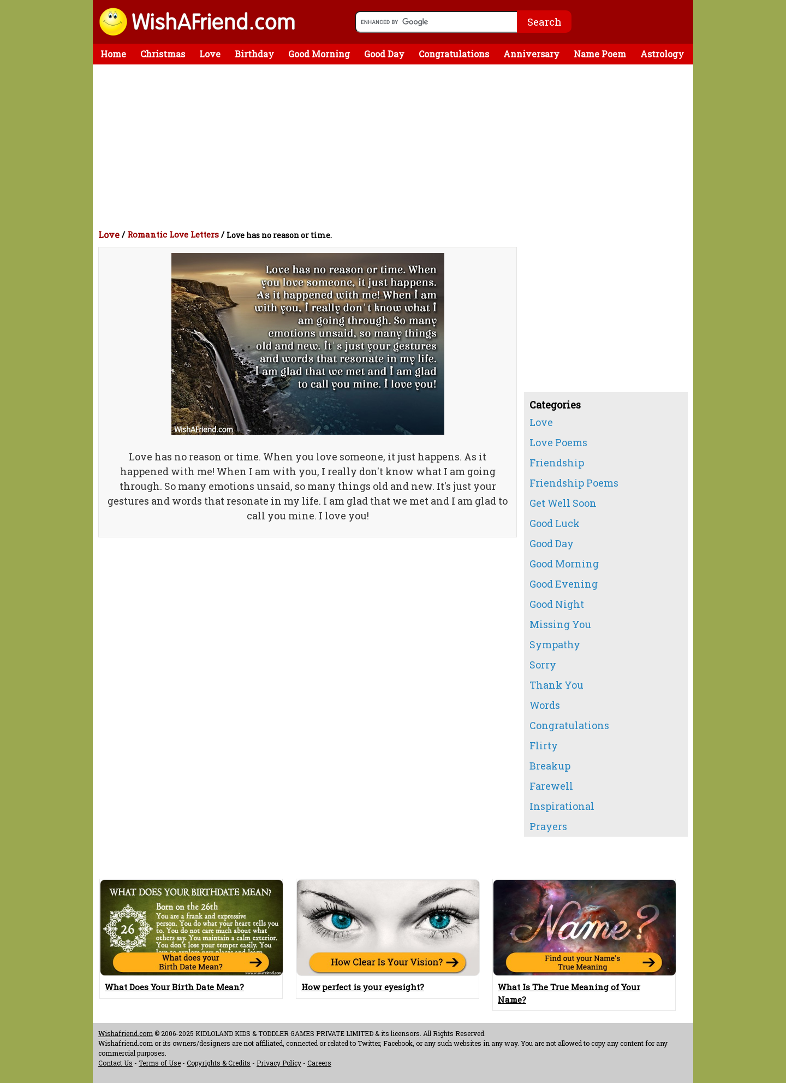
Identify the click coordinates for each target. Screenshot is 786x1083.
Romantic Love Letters (173, 234)
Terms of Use (160, 1062)
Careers (319, 1062)
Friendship (556, 462)
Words (544, 705)
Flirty (543, 745)
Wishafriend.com (125, 1033)
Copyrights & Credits (219, 1062)
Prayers (548, 826)
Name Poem (600, 54)
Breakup (549, 765)
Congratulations (454, 54)
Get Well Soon (563, 503)
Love (210, 54)
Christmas (162, 54)
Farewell (551, 785)
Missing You (560, 624)
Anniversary (531, 54)
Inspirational (561, 806)
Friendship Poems (573, 482)
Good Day (384, 54)
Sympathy (554, 644)
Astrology (662, 54)
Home (113, 54)
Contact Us (115, 1062)
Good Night (556, 604)
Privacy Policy (279, 1062)
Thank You (556, 684)
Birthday (254, 54)
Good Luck (554, 523)
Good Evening (563, 583)
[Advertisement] (395, 146)
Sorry (542, 664)
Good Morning (319, 54)
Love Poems (558, 442)
